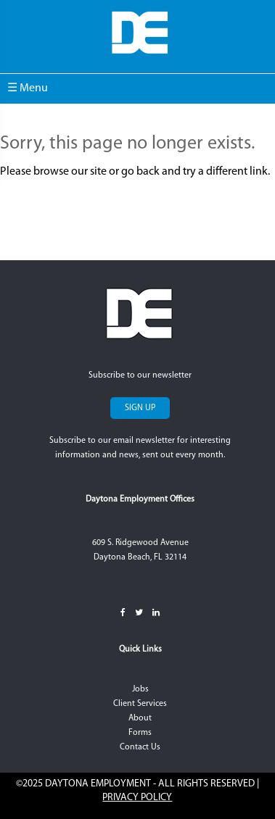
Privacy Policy (137, 797)
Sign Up (140, 408)
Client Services (140, 703)
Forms (140, 732)
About (140, 718)
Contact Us (140, 747)
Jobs (140, 689)
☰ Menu (27, 88)
